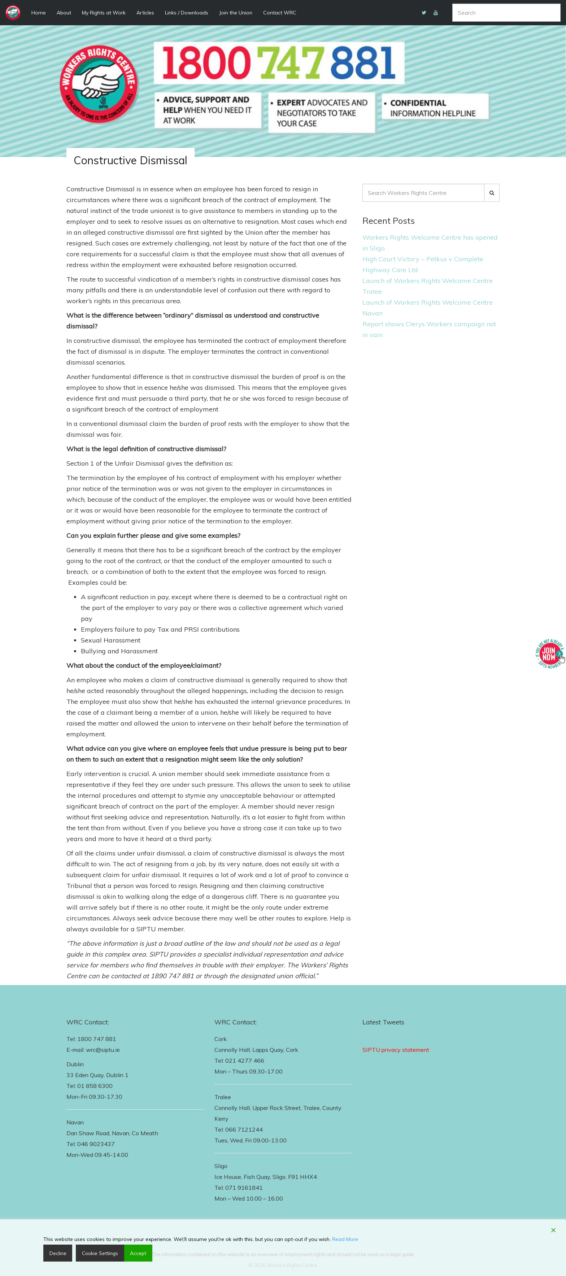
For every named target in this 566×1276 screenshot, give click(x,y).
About (64, 12)
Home (38, 12)
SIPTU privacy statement (395, 1049)
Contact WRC (279, 12)
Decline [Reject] (56, 1253)
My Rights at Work (104, 12)
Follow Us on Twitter (390, 1038)
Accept (135, 1253)
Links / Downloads (186, 12)
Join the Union (235, 12)
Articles (145, 12)
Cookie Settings (98, 1253)
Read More (345, 1239)
